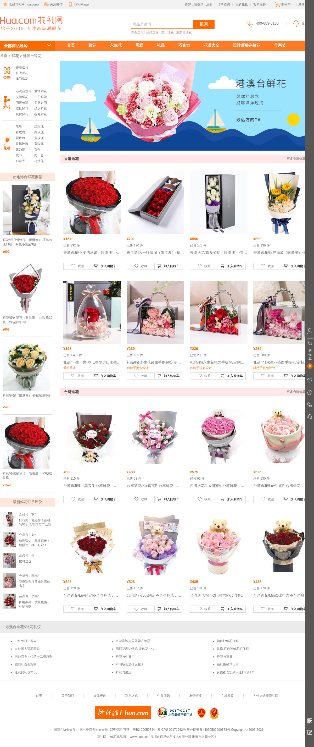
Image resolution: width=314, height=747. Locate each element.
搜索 (204, 24)
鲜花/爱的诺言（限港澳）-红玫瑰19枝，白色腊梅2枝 (27, 320)
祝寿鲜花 (40, 114)
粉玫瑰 (20, 132)
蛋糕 (139, 45)
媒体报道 (99, 695)
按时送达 (25, 561)
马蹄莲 (39, 161)
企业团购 (163, 695)
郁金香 (20, 161)
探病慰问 (40, 103)
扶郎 (19, 155)
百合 (37, 149)
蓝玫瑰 (39, 138)
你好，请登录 (194, 4)
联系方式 (131, 695)
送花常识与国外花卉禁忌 (133, 641)
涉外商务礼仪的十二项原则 (33, 656)
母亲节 (280, 45)
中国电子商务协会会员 (92, 730)
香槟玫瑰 (22, 144)
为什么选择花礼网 (265, 695)
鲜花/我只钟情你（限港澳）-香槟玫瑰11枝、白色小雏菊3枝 (27, 242)
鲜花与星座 (123, 672)
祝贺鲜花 (22, 114)
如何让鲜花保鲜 (228, 641)
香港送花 (137, 32)
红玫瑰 (39, 126)
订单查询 (223, 4)
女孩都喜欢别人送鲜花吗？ (235, 672)
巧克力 (184, 45)
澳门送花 (167, 32)
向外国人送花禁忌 (27, 649)
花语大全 (211, 45)
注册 (209, 4)
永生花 (116, 45)
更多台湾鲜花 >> (298, 392)
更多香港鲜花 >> (298, 159)
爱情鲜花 (40, 91)
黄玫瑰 (39, 144)
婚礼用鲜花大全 (228, 664)
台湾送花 (152, 32)
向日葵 (39, 155)
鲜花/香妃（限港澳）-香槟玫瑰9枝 (26, 395)
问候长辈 (22, 103)
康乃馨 (20, 149)
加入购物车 (105, 266)
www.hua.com (140, 737)
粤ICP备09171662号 (171, 730)
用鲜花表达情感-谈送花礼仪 (135, 649)
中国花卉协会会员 (63, 730)
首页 (71, 45)
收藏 (77, 266)
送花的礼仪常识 (26, 672)
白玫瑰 (39, 132)
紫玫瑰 (20, 138)
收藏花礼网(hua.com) (20, 4)
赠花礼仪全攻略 (26, 664)
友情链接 (195, 695)
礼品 (161, 45)
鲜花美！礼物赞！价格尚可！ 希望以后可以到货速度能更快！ (35, 525)
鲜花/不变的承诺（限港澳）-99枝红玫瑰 (27, 475)
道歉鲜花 (22, 108)
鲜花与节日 (224, 656)
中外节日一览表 (26, 641)
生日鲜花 (40, 97)
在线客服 (303, 23)
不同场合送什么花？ (130, 664)
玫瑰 (19, 126)
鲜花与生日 (123, 656)
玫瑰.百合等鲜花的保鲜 (233, 649)
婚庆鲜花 (40, 108)
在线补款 (227, 695)
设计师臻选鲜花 (246, 45)
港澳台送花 (184, 32)
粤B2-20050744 (144, 730)
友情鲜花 (22, 97)
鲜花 (92, 45)
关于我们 (67, 695)
